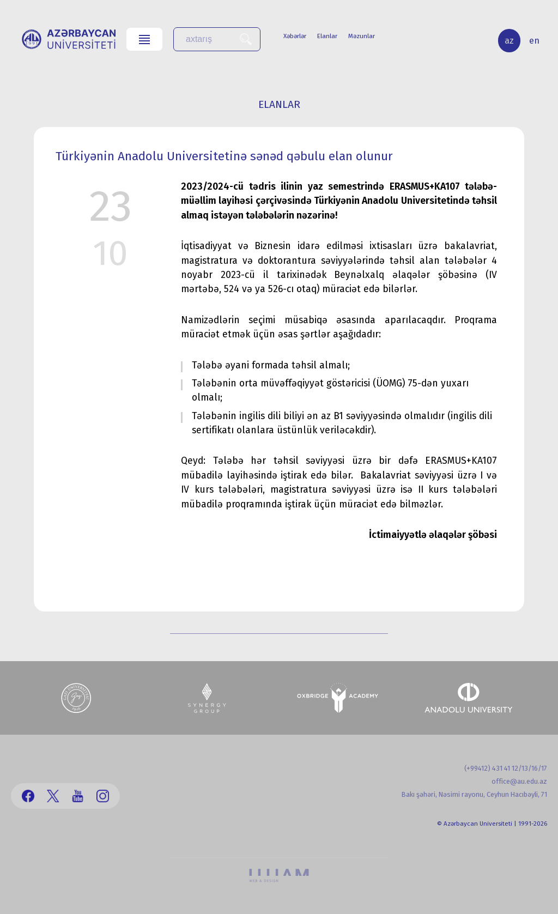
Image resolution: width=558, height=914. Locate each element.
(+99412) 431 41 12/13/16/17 (505, 768)
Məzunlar (361, 36)
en (534, 40)
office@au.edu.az (519, 781)
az (509, 40)
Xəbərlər (294, 36)
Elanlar (327, 36)
